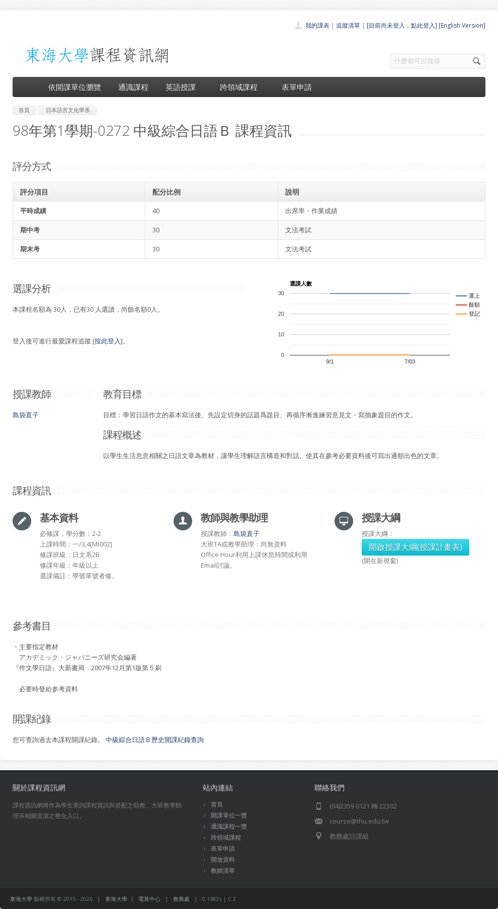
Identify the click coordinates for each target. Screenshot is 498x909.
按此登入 (108, 340)
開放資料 (223, 859)
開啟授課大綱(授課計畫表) (415, 547)
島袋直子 (26, 414)
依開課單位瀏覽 (74, 87)
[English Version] (462, 25)
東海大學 (21, 898)
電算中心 (149, 898)
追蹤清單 (348, 25)
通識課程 (133, 87)
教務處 (181, 898)
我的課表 (317, 25)
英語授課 (184, 87)
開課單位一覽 (229, 815)
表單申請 (297, 87)
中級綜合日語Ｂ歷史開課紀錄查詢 (155, 739)
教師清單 (223, 870)
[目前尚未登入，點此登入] (402, 25)
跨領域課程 (242, 87)
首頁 (217, 804)
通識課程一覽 (229, 826)
